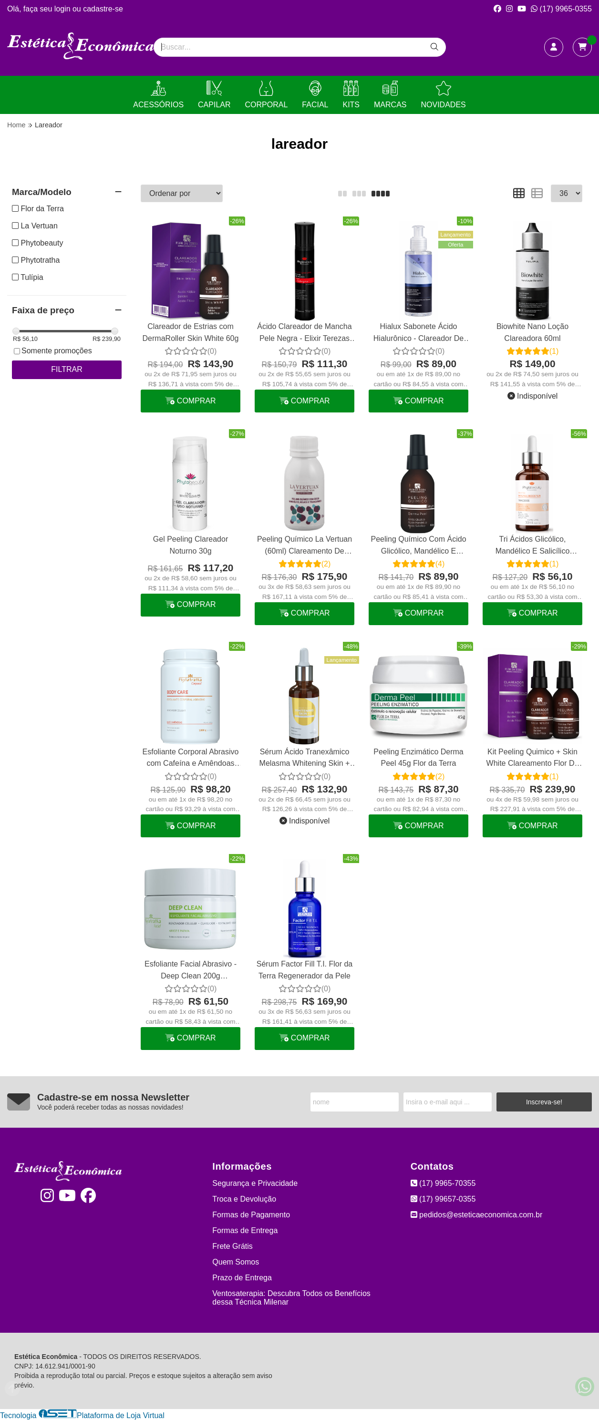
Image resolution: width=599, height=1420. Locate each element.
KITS (351, 95)
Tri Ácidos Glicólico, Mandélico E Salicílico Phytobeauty (533, 546)
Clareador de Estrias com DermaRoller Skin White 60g (191, 332)
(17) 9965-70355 (443, 1183)
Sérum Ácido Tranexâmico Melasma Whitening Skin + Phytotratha (304, 759)
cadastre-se (103, 9)
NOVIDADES (443, 95)
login (63, 9)
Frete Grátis (232, 1246)
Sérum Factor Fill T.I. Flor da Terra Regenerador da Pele (305, 969)
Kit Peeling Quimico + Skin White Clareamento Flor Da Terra (532, 759)
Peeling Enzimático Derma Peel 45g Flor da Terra (418, 757)
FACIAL (315, 95)
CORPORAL (266, 95)
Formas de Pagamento (251, 1215)
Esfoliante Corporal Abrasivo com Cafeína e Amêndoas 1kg (191, 759)
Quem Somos (235, 1262)
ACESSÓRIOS (158, 95)
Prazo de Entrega (242, 1278)
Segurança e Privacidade (255, 1183)
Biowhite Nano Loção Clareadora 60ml (532, 332)
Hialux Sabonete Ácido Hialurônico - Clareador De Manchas (418, 333)
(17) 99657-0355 (443, 1199)
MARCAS (390, 95)
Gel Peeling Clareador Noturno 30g (190, 545)
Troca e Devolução (244, 1199)
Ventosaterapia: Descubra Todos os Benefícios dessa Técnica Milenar (291, 1297)
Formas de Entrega (245, 1230)
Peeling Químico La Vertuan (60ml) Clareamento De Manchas (304, 546)
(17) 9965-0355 (561, 9)
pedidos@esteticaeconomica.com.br (477, 1215)
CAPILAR (214, 95)
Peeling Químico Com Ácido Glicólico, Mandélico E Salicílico (418, 546)
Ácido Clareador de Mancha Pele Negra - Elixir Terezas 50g (304, 333)
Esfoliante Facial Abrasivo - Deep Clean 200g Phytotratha (191, 971)
